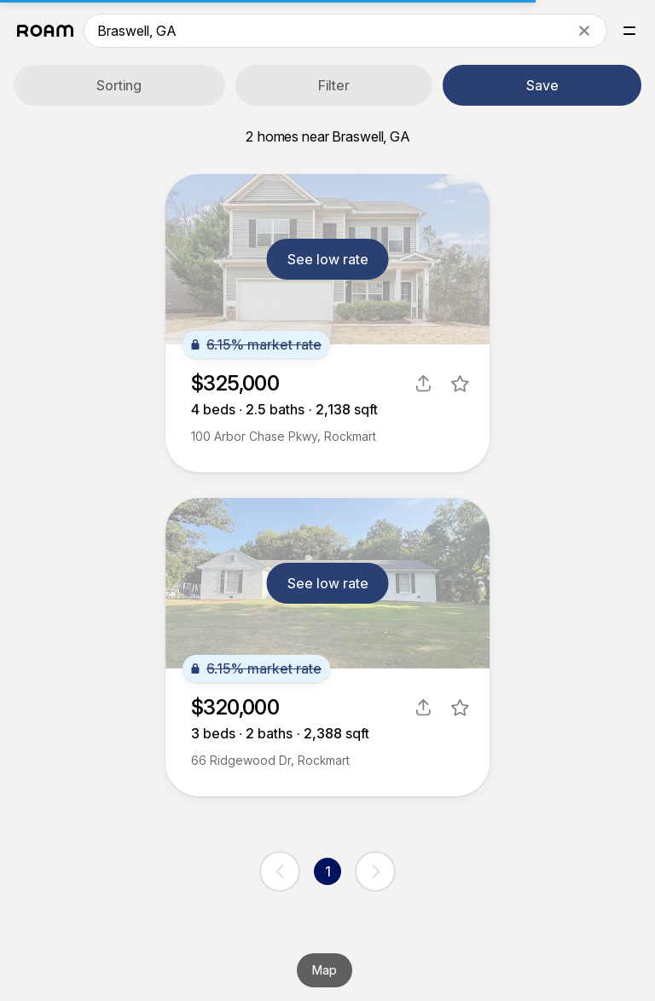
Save (542, 85)
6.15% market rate (256, 344)
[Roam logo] (45, 31)
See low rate (327, 259)
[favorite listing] (460, 383)
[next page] (375, 871)
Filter (334, 85)
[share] (423, 383)
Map (324, 970)
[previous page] (279, 871)
